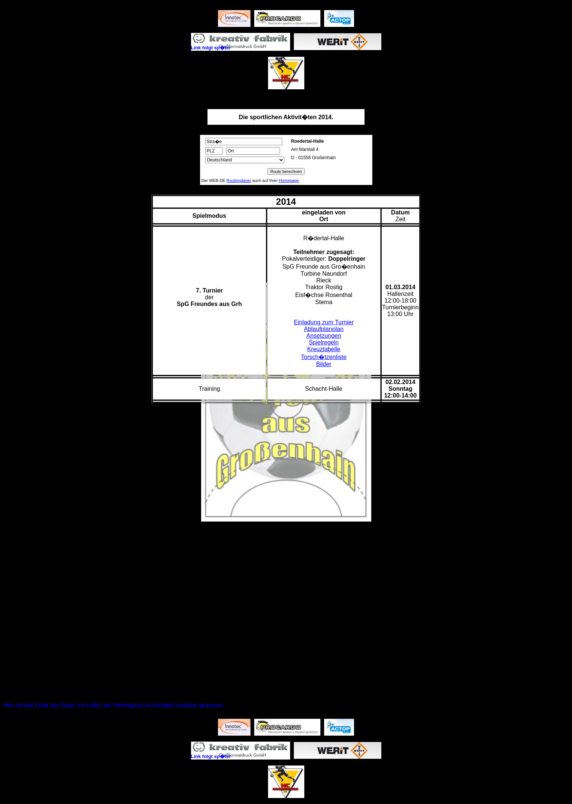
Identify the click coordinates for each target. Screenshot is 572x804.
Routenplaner (239, 180)
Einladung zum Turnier (324, 322)
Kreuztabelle (323, 349)
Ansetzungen (323, 336)
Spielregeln (324, 342)
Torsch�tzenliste (324, 357)
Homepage (289, 180)
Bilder (323, 364)
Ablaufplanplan (324, 329)
